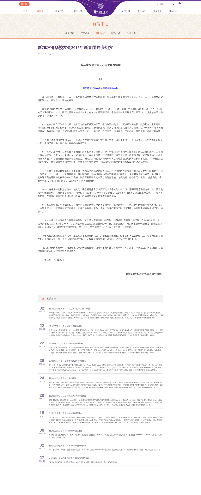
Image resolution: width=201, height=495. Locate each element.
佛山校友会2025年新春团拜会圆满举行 (65, 326)
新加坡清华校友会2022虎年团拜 (62, 378)
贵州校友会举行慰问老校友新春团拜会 (65, 413)
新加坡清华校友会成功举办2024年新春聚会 (67, 396)
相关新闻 (48, 298)
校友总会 (173, 11)
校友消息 (85, 33)
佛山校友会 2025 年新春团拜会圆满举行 (66, 343)
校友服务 (157, 11)
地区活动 (100, 33)
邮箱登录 (24, 4)
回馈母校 (78, 11)
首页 (25, 11)
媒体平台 (126, 11)
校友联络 (59, 11)
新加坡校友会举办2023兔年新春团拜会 (65, 431)
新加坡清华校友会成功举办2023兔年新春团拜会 (69, 309)
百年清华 (141, 11)
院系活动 (115, 33)
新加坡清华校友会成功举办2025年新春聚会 (67, 361)
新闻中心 (41, 11)
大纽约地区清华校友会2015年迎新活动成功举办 (69, 458)
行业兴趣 (131, 33)
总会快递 (69, 33)
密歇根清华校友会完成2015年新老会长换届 (67, 446)
